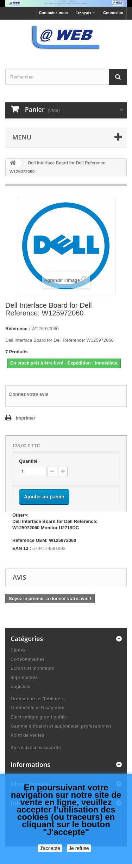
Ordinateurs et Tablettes (37, 698)
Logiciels (20, 686)
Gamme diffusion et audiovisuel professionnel (61, 726)
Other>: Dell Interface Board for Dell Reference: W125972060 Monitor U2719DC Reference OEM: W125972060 (55, 527)
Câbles (18, 650)
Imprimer (26, 418)
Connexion (113, 13)
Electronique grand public (39, 717)
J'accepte (49, 848)
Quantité (28, 461)
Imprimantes (24, 677)
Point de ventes (27, 735)
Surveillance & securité (36, 747)
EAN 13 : (21, 548)
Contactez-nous (53, 13)
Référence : (17, 328)
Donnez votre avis (28, 394)
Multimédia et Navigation (37, 707)
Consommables (28, 659)
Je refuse (79, 848)
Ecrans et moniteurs (33, 668)
